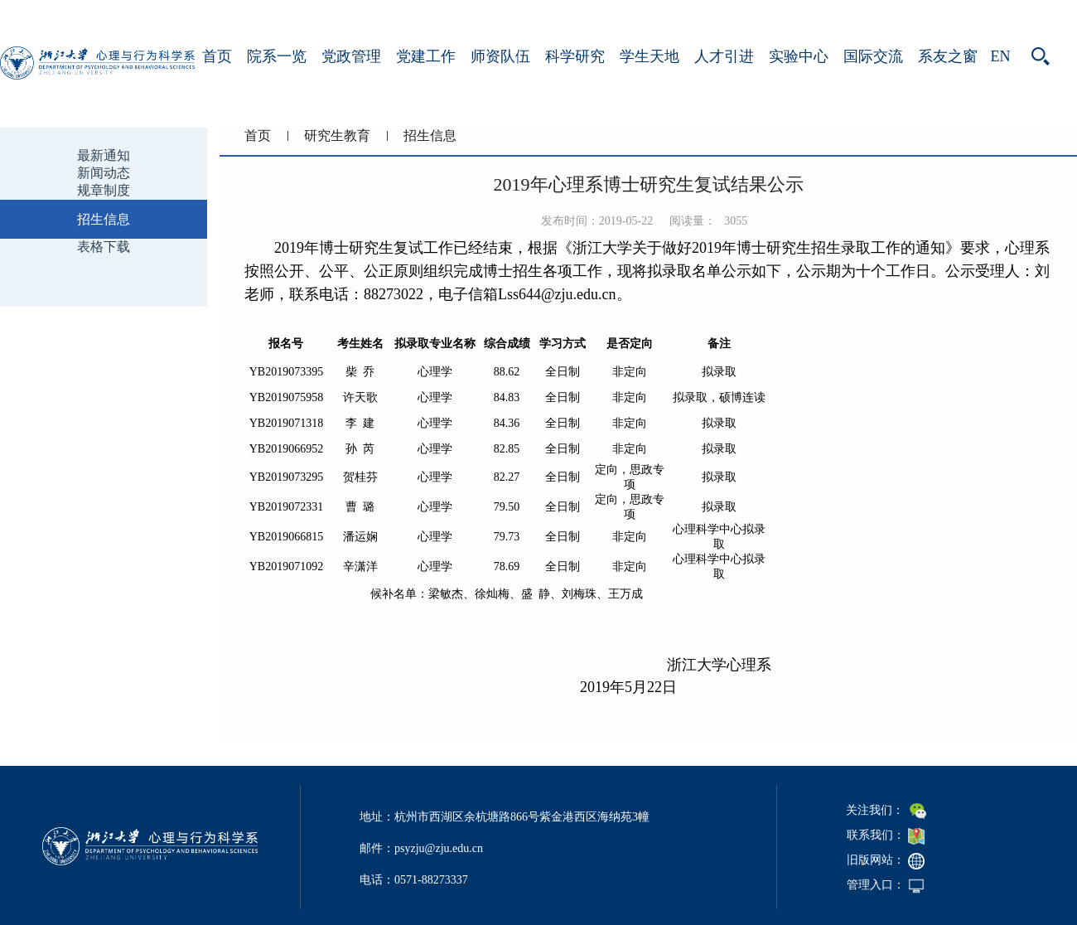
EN (1001, 56)
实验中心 (798, 56)
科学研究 (575, 56)
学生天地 (649, 56)
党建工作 (426, 56)
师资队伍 (500, 56)
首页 (217, 56)
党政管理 (351, 56)
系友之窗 (948, 56)
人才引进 (724, 56)
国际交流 (873, 56)
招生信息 (429, 135)
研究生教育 (337, 135)
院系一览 (277, 56)
